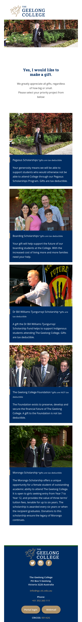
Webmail (51, 609)
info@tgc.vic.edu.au (41, 590)
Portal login (30, 609)
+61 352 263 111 (41, 600)
